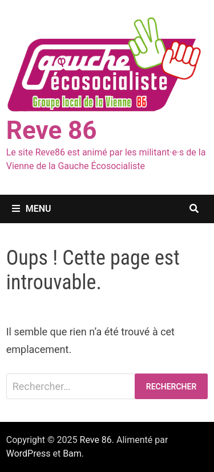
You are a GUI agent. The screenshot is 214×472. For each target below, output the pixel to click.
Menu (31, 208)
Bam (72, 453)
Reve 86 (51, 130)
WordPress (28, 453)
